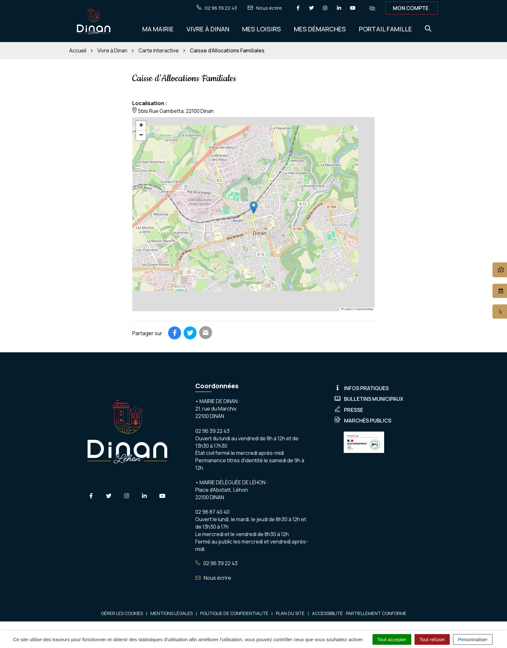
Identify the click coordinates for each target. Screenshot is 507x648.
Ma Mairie (158, 29)
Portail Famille (385, 29)
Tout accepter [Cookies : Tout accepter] (391, 639)
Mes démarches (320, 29)
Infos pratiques (361, 388)
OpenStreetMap (364, 309)
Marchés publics (362, 420)
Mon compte (410, 8)
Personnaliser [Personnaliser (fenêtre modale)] (473, 639)
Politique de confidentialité (234, 613)
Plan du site (290, 613)
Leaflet (346, 309)
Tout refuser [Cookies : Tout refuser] (432, 639)
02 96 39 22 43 (216, 563)
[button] (254, 207)
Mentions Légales (171, 613)
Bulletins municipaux (368, 398)
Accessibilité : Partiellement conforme (359, 613)
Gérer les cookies (122, 613)
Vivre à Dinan (208, 29)
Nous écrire (213, 577)
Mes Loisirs (261, 29)
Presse (348, 409)
